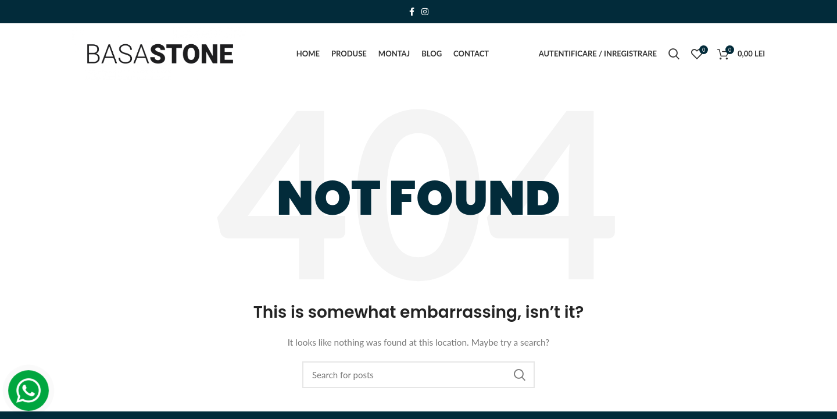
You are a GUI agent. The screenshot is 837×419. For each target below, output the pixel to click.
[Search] (418, 374)
